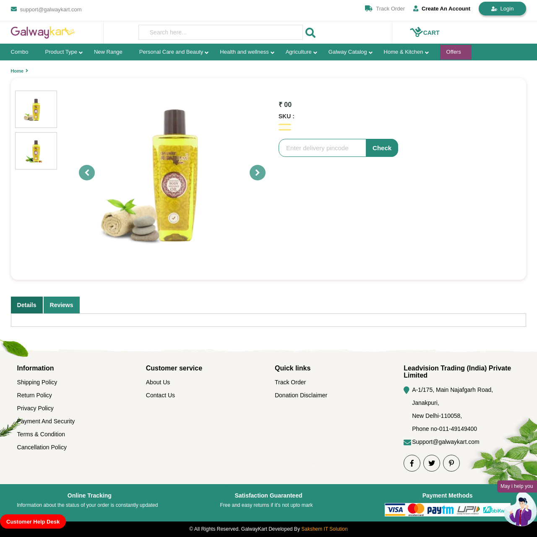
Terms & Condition (41, 434)
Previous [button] (83, 173)
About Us (158, 382)
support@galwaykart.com (51, 9)
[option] (173, 173)
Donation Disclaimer (301, 395)
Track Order (390, 8)
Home (17, 70)
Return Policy (34, 395)
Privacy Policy (35, 408)
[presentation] (220, 32)
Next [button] (254, 173)
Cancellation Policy (42, 447)
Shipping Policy (37, 382)
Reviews (61, 305)
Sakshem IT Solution (324, 529)
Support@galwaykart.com (446, 441)
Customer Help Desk (33, 522)
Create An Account (441, 8)
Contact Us (160, 395)
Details (26, 305)
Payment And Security (46, 421)
